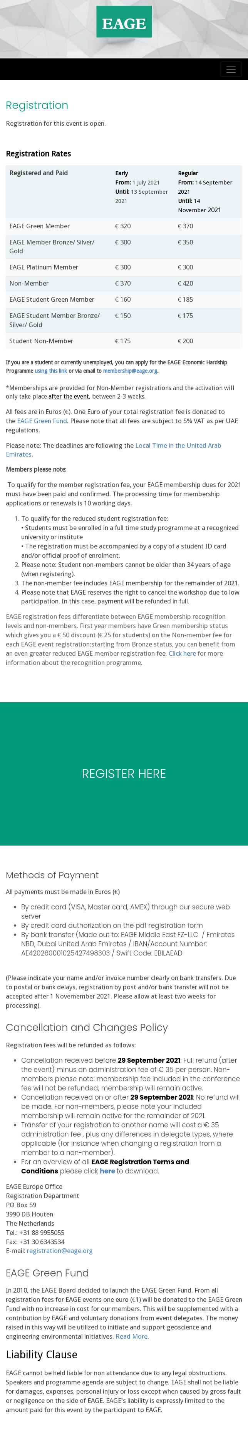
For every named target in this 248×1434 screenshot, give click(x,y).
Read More (131, 1336)
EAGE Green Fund (42, 421)
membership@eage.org (130, 371)
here (107, 1171)
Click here (182, 653)
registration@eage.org (60, 1251)
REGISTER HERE (124, 773)
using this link (51, 371)
